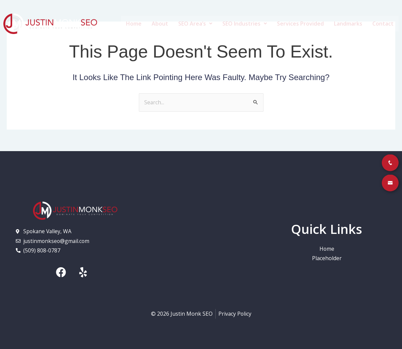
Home (134, 23)
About (160, 23)
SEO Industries (244, 23)
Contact (383, 23)
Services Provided (300, 23)
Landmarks (348, 23)
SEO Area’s (195, 23)
